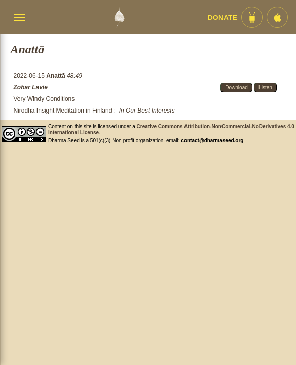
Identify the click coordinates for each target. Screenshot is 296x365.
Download (236, 87)
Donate (222, 17)
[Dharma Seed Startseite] (119, 17)
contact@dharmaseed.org (212, 140)
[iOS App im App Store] (277, 17)
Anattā (56, 75)
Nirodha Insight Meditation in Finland (63, 110)
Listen (265, 87)
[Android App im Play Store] (252, 17)
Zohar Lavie (31, 87)
